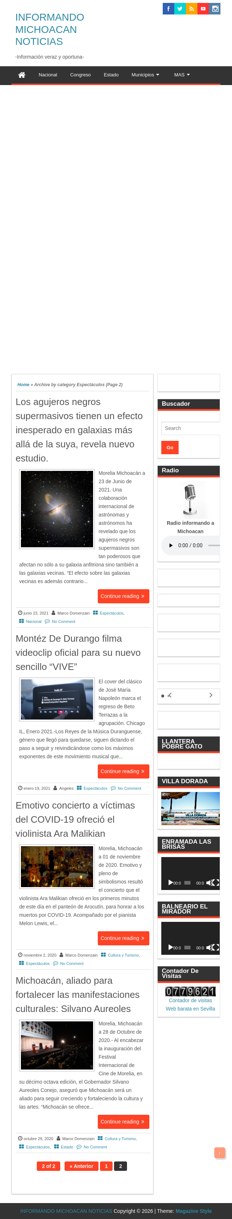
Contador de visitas (190, 1000)
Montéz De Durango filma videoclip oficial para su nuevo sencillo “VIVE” (78, 652)
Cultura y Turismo (123, 955)
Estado (67, 1147)
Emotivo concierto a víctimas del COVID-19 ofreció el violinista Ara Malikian (75, 819)
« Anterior (81, 1166)
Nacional (33, 621)
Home (23, 384)
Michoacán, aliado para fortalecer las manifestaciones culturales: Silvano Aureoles (78, 994)
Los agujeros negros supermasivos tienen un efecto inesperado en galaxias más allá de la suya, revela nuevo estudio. (79, 430)
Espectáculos (111, 613)
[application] (190, 873)
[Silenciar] (209, 882)
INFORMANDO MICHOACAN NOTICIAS (49, 29)
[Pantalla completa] (215, 882)
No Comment (63, 621)
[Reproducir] (170, 882)
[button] (162, 696)
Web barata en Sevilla (190, 1009)
